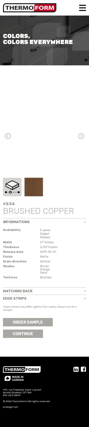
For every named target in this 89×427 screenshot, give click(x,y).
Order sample (28, 322)
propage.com (10, 406)
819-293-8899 (12, 395)
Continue (23, 333)
